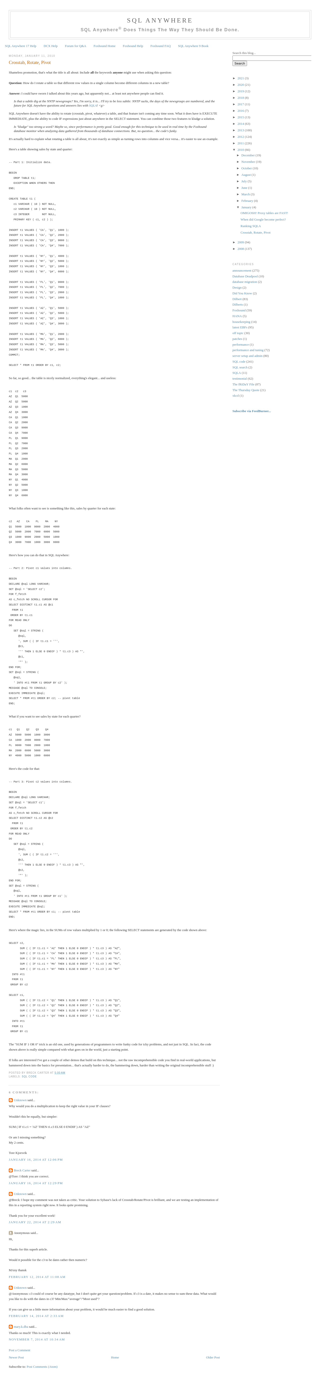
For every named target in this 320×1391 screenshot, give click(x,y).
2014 (241, 124)
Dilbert (237, 299)
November (249, 162)
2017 (241, 104)
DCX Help (51, 46)
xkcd (235, 395)
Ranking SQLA (250, 226)
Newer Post (16, 1357)
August (247, 175)
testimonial (239, 378)
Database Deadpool (245, 276)
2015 (241, 117)
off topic (238, 333)
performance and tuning (248, 350)
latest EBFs (240, 327)
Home (115, 1357)
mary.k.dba (21, 1326)
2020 (241, 85)
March (246, 194)
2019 (241, 91)
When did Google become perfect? (263, 219)
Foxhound (239, 310)
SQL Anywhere (160, 20)
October (247, 168)
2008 (241, 249)
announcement (242, 270)
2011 (241, 143)
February (248, 201)
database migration (244, 282)
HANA (237, 316)
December (249, 155)
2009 (241, 242)
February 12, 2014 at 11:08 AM (37, 1277)
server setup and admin (247, 356)
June (245, 188)
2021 (241, 78)
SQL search (240, 367)
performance (240, 344)
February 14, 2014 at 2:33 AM (36, 1316)
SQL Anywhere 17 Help (20, 46)
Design (237, 287)
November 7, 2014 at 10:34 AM (37, 1339)
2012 (241, 137)
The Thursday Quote (245, 390)
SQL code (29, 1076)
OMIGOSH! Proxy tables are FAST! (264, 213)
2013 (241, 130)
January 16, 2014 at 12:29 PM (36, 1183)
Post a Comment (19, 1350)
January (247, 207)
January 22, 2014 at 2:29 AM (35, 1222)
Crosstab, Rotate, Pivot (30, 62)
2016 (241, 111)
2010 (241, 150)
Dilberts (237, 304)
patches (237, 339)
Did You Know (242, 293)
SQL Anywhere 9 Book (193, 46)
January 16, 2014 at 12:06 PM (36, 1159)
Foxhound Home (105, 46)
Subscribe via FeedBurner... (252, 411)
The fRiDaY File (243, 384)
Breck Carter (22, 1170)
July (245, 181)
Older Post (213, 1357)
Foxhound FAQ (160, 46)
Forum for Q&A (75, 46)
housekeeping (241, 322)
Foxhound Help (133, 46)
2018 (241, 98)
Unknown (20, 1100)
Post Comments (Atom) (42, 1366)
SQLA (93, 105)
